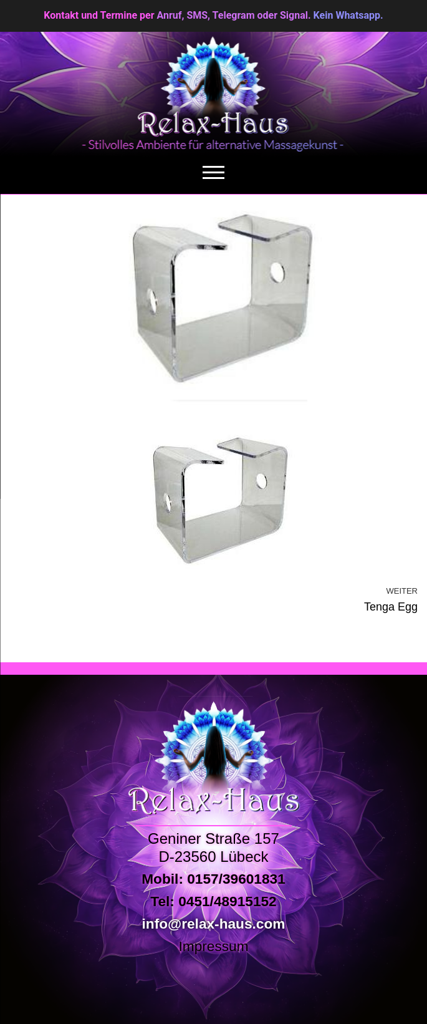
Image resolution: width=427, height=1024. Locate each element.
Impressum (213, 946)
